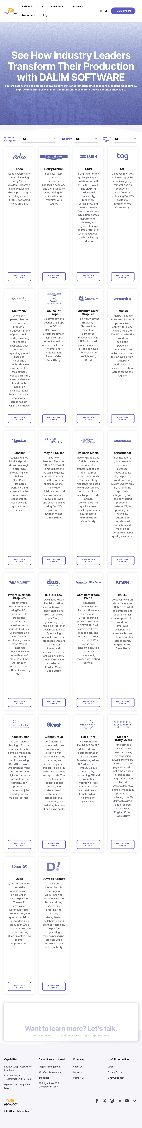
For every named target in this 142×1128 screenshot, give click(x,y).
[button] (97, 1101)
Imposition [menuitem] (44, 1077)
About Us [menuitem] (77, 1066)
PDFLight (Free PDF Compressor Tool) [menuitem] (49, 1085)
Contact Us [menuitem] (78, 1077)
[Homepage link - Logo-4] (11, 1104)
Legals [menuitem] (111, 1066)
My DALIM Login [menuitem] (116, 1077)
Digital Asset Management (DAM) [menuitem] (18, 1086)
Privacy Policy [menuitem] (115, 1072)
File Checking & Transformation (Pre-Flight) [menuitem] (18, 1077)
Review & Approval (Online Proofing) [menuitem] (18, 1068)
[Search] (106, 11)
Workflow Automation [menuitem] (50, 1072)
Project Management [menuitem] (49, 1066)
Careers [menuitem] (77, 1072)
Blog (45, 15)
